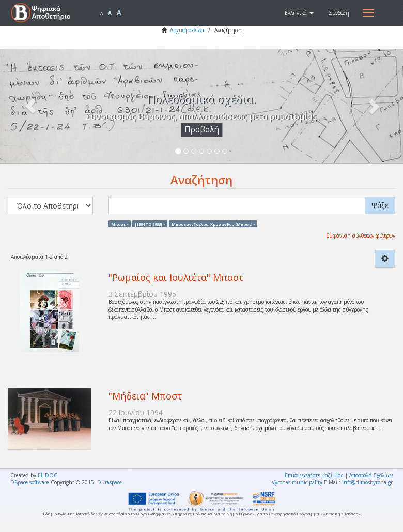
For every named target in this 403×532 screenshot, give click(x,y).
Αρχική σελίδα (187, 30)
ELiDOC (47, 475)
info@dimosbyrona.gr (367, 482)
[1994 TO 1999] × (150, 223)
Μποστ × (120, 223)
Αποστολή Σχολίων (371, 475)
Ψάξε (380, 205)
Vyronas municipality (297, 482)
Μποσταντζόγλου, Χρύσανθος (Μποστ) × (213, 223)
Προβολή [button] (201, 129)
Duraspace (109, 482)
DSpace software (29, 482)
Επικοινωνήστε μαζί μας (314, 475)
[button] (299, 13)
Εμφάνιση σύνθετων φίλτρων (360, 235)
